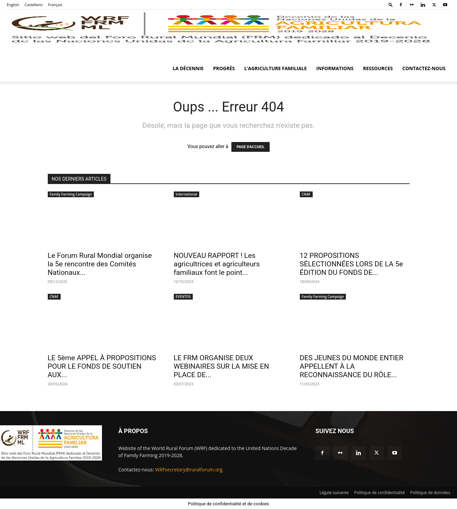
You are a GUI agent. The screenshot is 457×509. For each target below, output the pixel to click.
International (186, 194)
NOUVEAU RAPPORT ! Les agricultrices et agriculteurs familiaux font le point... (217, 264)
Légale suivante (334, 492)
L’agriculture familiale (275, 68)
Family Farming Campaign (71, 194)
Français (55, 4)
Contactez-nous (423, 68)
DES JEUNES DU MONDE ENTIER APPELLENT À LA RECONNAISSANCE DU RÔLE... (351, 366)
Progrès (224, 68)
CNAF (306, 194)
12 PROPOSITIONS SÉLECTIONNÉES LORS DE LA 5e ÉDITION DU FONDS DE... (351, 264)
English (13, 4)
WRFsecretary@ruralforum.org (189, 469)
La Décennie (188, 68)
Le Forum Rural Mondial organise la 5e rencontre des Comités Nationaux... (100, 264)
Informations (335, 68)
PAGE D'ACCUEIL (250, 147)
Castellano (33, 4)
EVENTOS (183, 296)
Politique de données (430, 492)
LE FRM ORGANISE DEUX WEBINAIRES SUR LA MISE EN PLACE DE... (221, 366)
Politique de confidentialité (379, 492)
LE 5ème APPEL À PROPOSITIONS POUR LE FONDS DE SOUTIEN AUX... (102, 366)
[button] (391, 4)
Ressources (378, 68)
